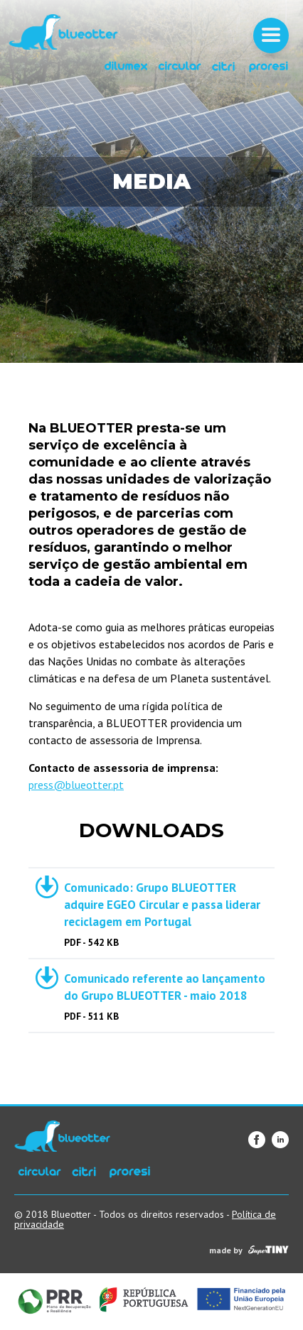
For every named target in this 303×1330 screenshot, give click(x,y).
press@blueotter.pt (76, 785)
